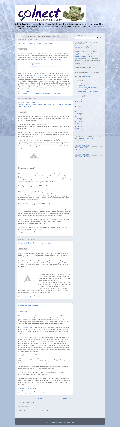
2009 (78, 126)
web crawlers (36, 297)
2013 (78, 116)
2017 (78, 106)
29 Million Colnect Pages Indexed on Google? (35, 43)
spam (35, 234)
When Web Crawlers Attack (28, 306)
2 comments (28, 391)
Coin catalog (88, 53)
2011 (78, 121)
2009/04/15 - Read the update (27, 388)
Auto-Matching (99, 26)
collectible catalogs (47, 26)
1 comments (28, 295)
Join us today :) (28, 29)
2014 (78, 114)
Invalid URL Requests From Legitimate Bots (34, 243)
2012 (78, 119)
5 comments (28, 232)
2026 (78, 83)
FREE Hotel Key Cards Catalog (84, 138)
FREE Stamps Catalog (81, 149)
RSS (45, 411)
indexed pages (49, 93)
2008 (78, 128)
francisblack (59, 422)
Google (36, 93)
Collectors (34, 24)
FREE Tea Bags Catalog (82, 145)
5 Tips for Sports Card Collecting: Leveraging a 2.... (87, 88)
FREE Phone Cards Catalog (83, 156)
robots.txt (57, 327)
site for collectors (28, 327)
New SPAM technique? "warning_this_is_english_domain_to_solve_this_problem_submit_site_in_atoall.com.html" (44, 104)
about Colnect (86, 76)
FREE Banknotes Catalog (82, 152)
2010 (78, 123)
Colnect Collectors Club (81, 140)
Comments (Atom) (31, 402)
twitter (30, 297)
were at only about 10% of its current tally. (49, 59)
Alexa (66, 211)
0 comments (28, 91)
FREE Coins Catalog (81, 147)
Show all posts (56, 36)
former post (24, 253)
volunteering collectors (81, 69)
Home (40, 398)
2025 (78, 99)
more (81, 54)
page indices (57, 93)
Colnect (20, 54)
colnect (31, 93)
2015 (78, 111)
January (80, 96)
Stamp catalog (79, 53)
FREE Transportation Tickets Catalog (85, 143)
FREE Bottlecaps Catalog (82, 154)
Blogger (72, 422)
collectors (25, 93)
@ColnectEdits (62, 263)
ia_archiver (32, 393)
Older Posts (66, 398)
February (81, 85)
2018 (78, 104)
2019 (78, 101)
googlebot (41, 93)
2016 (78, 109)
